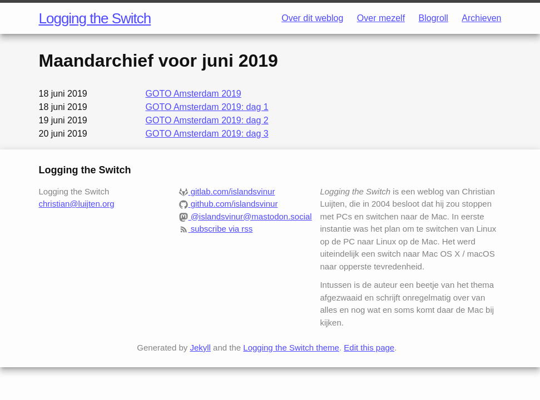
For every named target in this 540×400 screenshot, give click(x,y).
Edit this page (369, 347)
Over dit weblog (312, 18)
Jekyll (200, 347)
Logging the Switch (95, 18)
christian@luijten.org (77, 203)
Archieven (481, 18)
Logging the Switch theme (291, 347)
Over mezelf (381, 18)
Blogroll (433, 18)
